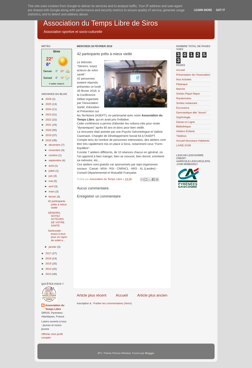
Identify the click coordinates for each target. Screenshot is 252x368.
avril (51, 186)
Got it (220, 10)
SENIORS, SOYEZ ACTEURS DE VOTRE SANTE (56, 219)
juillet (52, 170)
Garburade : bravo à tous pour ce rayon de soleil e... (57, 235)
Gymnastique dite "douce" (191, 112)
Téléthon (181, 135)
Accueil (122, 295)
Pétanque (182, 84)
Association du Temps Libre (54, 307)
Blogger (149, 353)
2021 (48, 124)
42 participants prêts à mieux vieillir (57, 204)
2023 (48, 114)
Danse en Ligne (185, 122)
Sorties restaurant (186, 103)
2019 (48, 135)
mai (51, 181)
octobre (53, 155)
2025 (48, 104)
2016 (48, 258)
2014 (48, 268)
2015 (48, 263)
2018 (48, 140)
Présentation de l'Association (193, 74)
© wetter (52, 84)
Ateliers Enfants (185, 131)
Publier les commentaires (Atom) (112, 303)
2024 (48, 109)
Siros (56, 51)
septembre (55, 160)
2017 (48, 253)
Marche (180, 88)
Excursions (182, 107)
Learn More (203, 10)
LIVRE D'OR (183, 145)
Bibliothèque (183, 126)
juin (51, 175)
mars (52, 191)
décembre (55, 144)
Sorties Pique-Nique (188, 93)
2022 (48, 119)
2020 (48, 130)
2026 (48, 98)
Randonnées (183, 98)
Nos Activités (183, 79)
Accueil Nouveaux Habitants (192, 140)
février (53, 196)
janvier (53, 246)
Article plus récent (91, 295)
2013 (48, 274)
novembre (55, 150)
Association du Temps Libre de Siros (100, 23)
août (52, 165)
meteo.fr (60, 84)
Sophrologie (183, 117)
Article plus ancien (152, 295)
